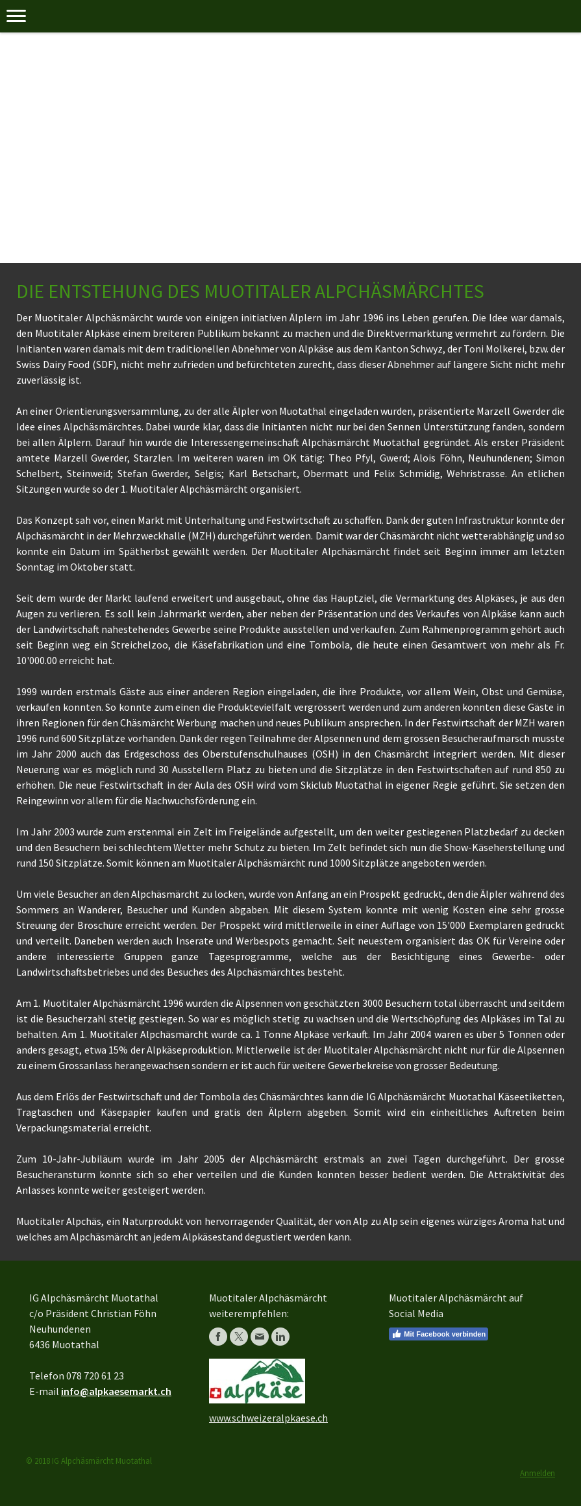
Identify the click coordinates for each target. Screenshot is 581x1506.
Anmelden (537, 1473)
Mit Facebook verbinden (438, 1334)
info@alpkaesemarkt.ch (116, 1391)
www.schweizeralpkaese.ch (268, 1417)
